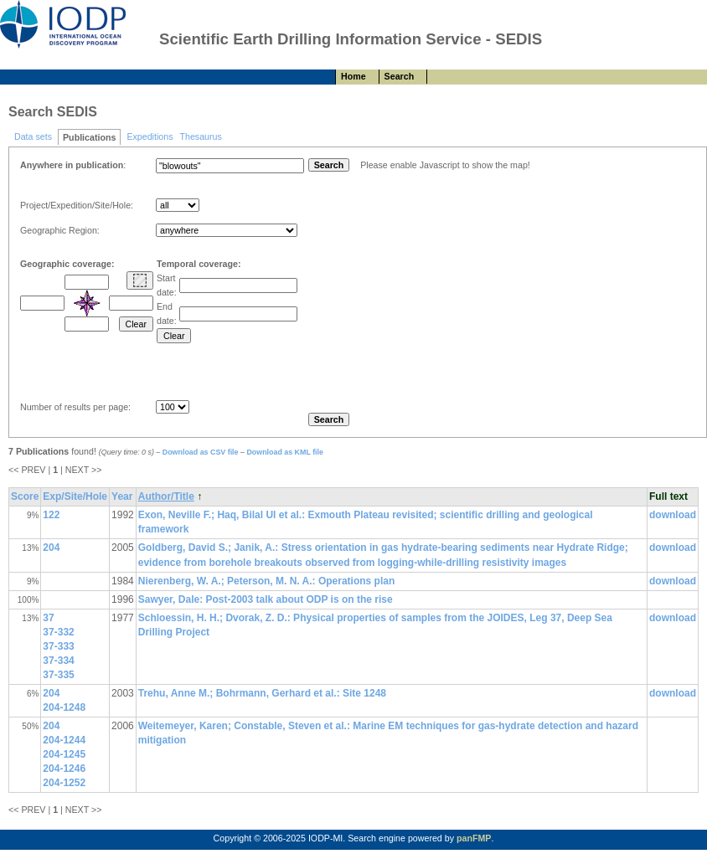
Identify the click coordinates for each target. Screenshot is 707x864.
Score (25, 496)
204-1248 (64, 707)
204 (51, 547)
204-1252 (64, 783)
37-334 (58, 660)
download (672, 515)
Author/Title (166, 496)
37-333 (58, 646)
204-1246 (64, 768)
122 (51, 515)
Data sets (33, 136)
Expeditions (149, 136)
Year (121, 496)
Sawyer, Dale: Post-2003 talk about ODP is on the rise (265, 599)
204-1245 (64, 754)
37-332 (58, 632)
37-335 (58, 675)
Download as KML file (284, 452)
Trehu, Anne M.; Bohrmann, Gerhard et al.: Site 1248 (262, 693)
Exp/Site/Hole (75, 496)
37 (48, 618)
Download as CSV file (201, 452)
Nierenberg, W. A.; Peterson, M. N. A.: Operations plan (266, 581)
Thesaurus (200, 136)
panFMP (474, 838)
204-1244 (64, 740)
